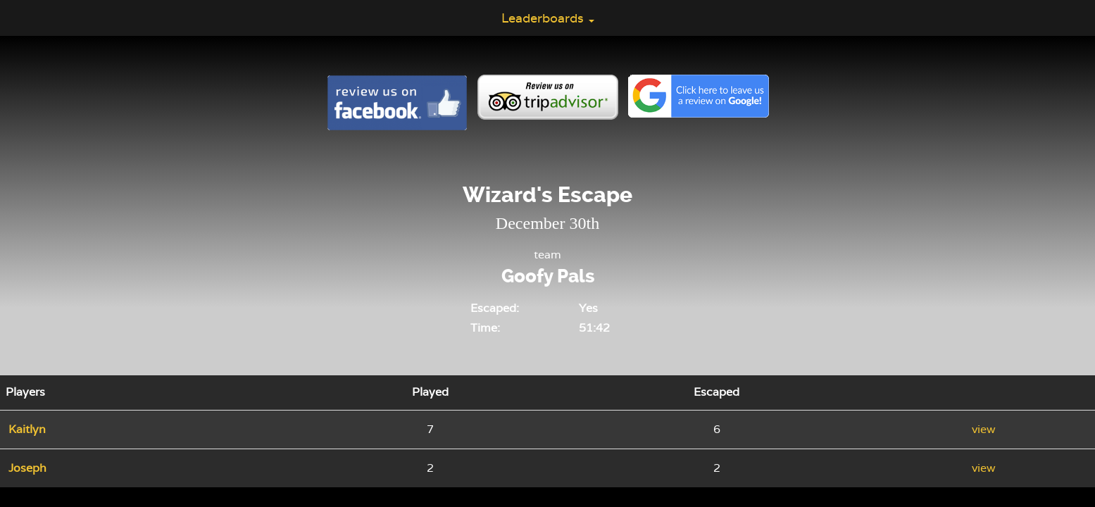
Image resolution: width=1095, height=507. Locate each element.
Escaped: (494, 308)
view (984, 429)
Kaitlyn (27, 429)
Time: (485, 327)
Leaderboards (547, 18)
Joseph (27, 468)
